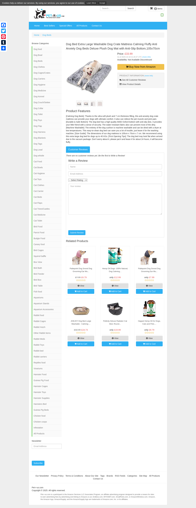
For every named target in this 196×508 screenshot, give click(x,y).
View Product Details (130, 84)
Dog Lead (38, 150)
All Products (81, 26)
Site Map (143, 476)
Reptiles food (39, 362)
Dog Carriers (39, 79)
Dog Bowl (38, 55)
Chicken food (39, 416)
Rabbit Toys (39, 345)
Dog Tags (38, 144)
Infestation (38, 428)
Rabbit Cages (40, 321)
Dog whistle (39, 155)
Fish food (38, 291)
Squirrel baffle (40, 256)
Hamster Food (40, 374)
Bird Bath (38, 268)
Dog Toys (38, 120)
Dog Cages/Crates (42, 73)
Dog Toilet (38, 114)
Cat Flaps (38, 203)
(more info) (146, 57)
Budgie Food (39, 238)
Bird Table (38, 286)
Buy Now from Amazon (141, 66)
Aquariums (38, 297)
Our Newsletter (42, 476)
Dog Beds (46, 35)
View (81, 286)
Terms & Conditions (74, 476)
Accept (102, 3)
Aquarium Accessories (44, 309)
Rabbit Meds (39, 339)
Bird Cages (39, 250)
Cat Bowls (38, 167)
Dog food (38, 49)
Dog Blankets (40, 138)
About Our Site (91, 476)
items (156, 8)
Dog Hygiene (39, 85)
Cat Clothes (39, 185)
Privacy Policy (57, 476)
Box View (38, 262)
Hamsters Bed (40, 404)
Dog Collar (38, 108)
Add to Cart (81, 291)
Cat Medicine (39, 215)
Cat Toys (37, 179)
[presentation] (90, 222)
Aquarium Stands (41, 303)
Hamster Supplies (42, 398)
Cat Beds (38, 197)
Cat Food (38, 161)
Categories (132, 476)
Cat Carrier (38, 191)
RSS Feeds (120, 476)
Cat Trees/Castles (42, 209)
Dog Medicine (40, 90)
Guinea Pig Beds (41, 410)
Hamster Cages (41, 386)
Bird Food (38, 226)
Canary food (39, 244)
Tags (102, 476)
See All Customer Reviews (133, 80)
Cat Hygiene (39, 173)
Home (37, 26)
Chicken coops (40, 422)
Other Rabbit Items (42, 333)
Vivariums (38, 368)
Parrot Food (39, 232)
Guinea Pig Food (41, 380)
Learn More (91, 3)
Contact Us (97, 26)
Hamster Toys (40, 392)
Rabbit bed (38, 351)
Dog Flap (38, 126)
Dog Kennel (39, 96)
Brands (110, 476)
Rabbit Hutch (39, 327)
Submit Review (77, 232)
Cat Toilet (38, 221)
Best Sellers (49, 26)
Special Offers (65, 26)
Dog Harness (39, 132)
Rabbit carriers (40, 357)
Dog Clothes (39, 67)
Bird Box (37, 280)
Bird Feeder (39, 274)
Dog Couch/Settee (42, 102)
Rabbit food (39, 315)
